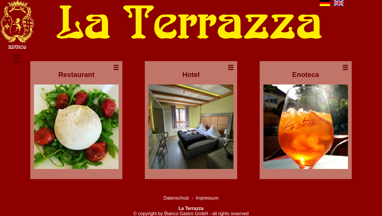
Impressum (207, 198)
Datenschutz (176, 198)
